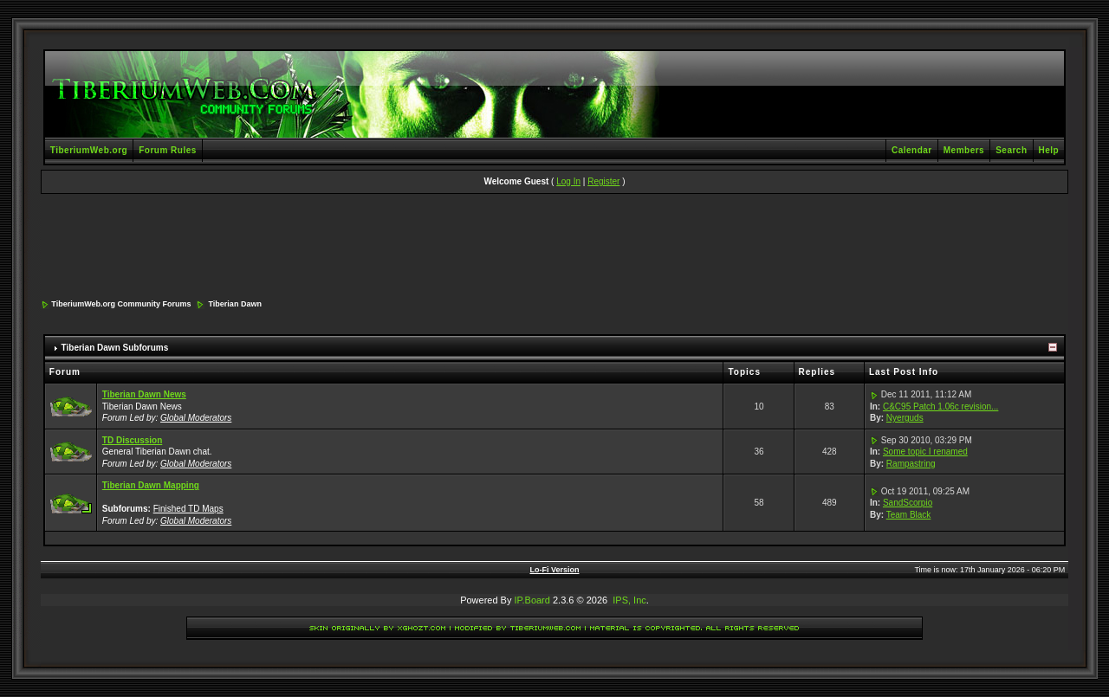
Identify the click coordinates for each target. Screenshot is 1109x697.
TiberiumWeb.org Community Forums (121, 304)
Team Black (908, 515)
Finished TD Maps (188, 508)
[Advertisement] (554, 248)
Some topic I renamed (925, 451)
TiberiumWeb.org (88, 150)
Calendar (912, 150)
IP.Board (532, 600)
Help (1049, 150)
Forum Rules (168, 150)
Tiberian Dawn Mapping (150, 485)
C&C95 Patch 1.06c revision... (940, 406)
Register (603, 181)
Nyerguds (905, 418)
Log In (568, 181)
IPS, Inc (629, 600)
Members (964, 150)
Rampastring (911, 463)
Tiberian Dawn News (144, 394)
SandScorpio (907, 502)
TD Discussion (132, 440)
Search (1011, 150)
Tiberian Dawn (235, 304)
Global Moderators (195, 418)
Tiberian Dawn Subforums (115, 347)
